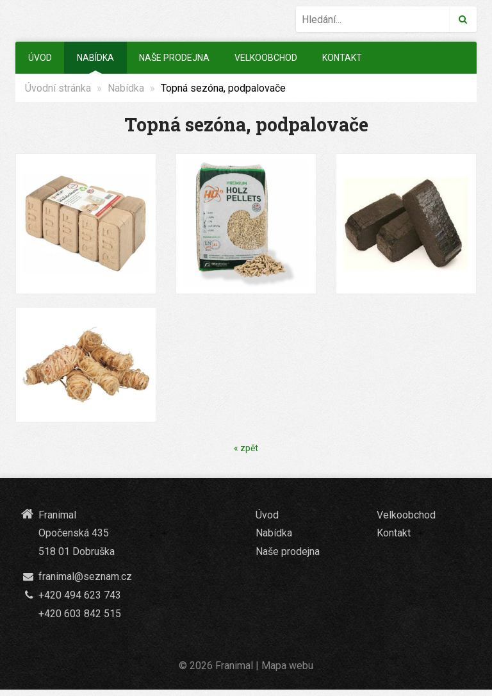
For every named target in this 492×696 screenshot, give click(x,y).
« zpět (246, 448)
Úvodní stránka (58, 88)
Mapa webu (287, 665)
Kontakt (342, 58)
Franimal (234, 665)
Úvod (40, 58)
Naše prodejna (174, 58)
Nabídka (95, 58)
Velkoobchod (265, 58)
